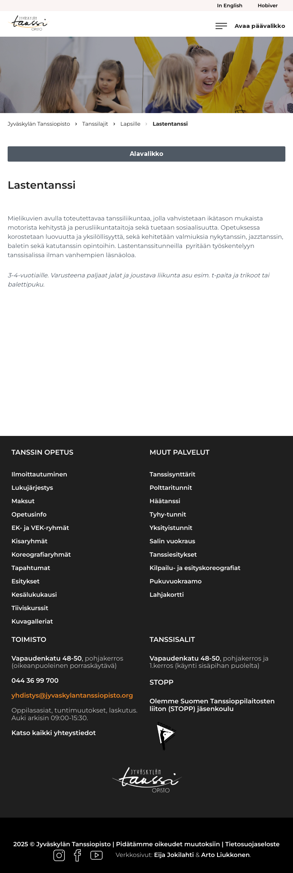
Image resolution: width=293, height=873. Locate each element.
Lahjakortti (167, 595)
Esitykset (25, 581)
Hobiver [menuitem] (268, 6)
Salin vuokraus (172, 541)
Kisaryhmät (29, 541)
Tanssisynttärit (172, 474)
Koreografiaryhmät (41, 555)
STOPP (162, 682)
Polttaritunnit (171, 488)
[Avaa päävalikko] (250, 26)
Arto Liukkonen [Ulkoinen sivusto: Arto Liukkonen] (225, 855)
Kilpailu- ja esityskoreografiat (195, 568)
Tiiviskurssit (29, 608)
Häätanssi (165, 501)
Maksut (23, 501)
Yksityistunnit (171, 528)
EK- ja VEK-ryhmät (40, 528)
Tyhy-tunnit (168, 514)
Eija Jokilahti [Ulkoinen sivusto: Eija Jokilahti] (174, 855)
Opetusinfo (29, 514)
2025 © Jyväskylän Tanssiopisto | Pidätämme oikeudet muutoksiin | (119, 844)
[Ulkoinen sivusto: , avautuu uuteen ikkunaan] (60, 855)
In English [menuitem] (229, 6)
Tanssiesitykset (173, 555)
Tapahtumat (30, 568)
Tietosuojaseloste (252, 844)
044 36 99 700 (34, 681)
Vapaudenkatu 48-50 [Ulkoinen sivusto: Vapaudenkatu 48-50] (46, 658)
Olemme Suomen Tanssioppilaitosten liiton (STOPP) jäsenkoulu (212, 705)
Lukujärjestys (32, 488)
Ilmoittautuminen (39, 474)
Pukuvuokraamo (176, 581)
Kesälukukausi (34, 595)
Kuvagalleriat (32, 621)
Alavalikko (146, 153)
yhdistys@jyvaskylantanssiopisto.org (72, 696)
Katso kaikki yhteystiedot (53, 733)
